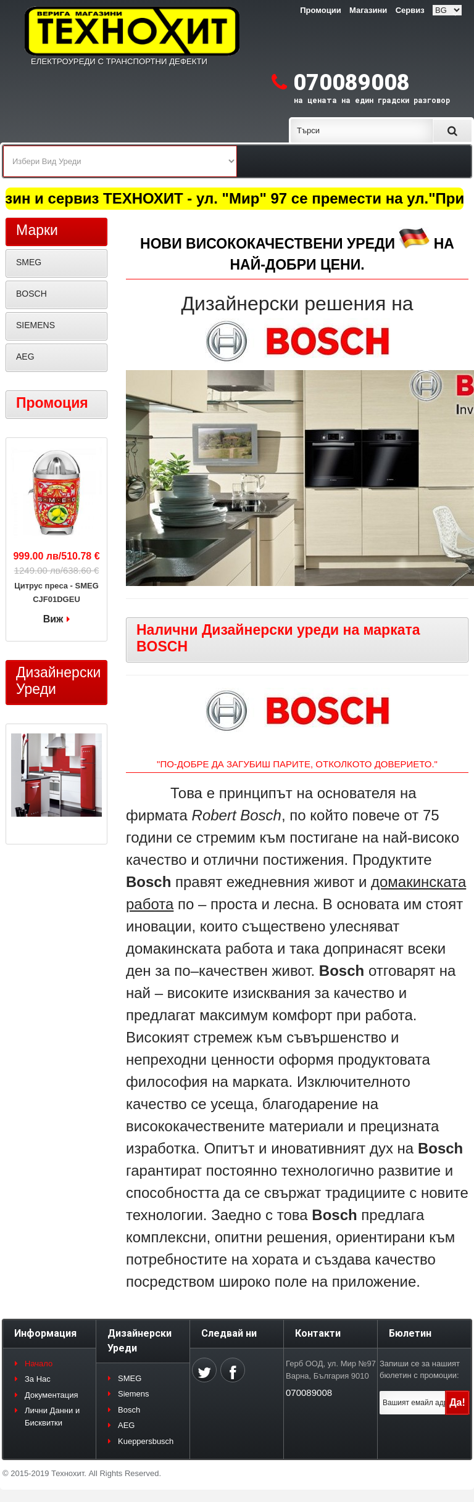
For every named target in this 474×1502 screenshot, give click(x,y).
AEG (25, 356)
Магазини (368, 10)
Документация (51, 1395)
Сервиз (410, 10)
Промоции (320, 10)
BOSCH (31, 294)
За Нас (38, 1379)
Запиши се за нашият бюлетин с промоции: (420, 1369)
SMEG (28, 262)
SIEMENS (35, 325)
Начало (38, 1363)
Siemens (133, 1393)
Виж (53, 619)
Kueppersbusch (145, 1441)
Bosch (129, 1409)
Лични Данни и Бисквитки (52, 1416)
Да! (457, 1402)
